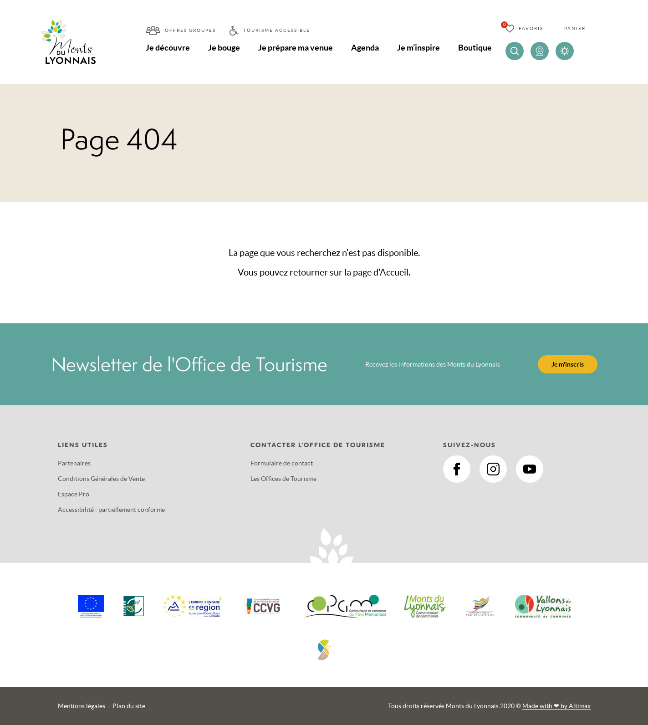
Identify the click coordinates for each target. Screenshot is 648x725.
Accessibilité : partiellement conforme (111, 509)
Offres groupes (190, 30)
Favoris (531, 28)
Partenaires (74, 463)
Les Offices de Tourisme (283, 478)
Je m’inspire (418, 47)
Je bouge (224, 47)
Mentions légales (81, 706)
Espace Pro (73, 494)
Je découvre (168, 47)
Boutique (475, 47)
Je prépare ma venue (295, 47)
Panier (575, 28)
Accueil (394, 272)
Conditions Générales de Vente (101, 478)
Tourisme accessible (276, 30)
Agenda (365, 47)
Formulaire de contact (281, 463)
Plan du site (128, 706)
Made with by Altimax (556, 706)
